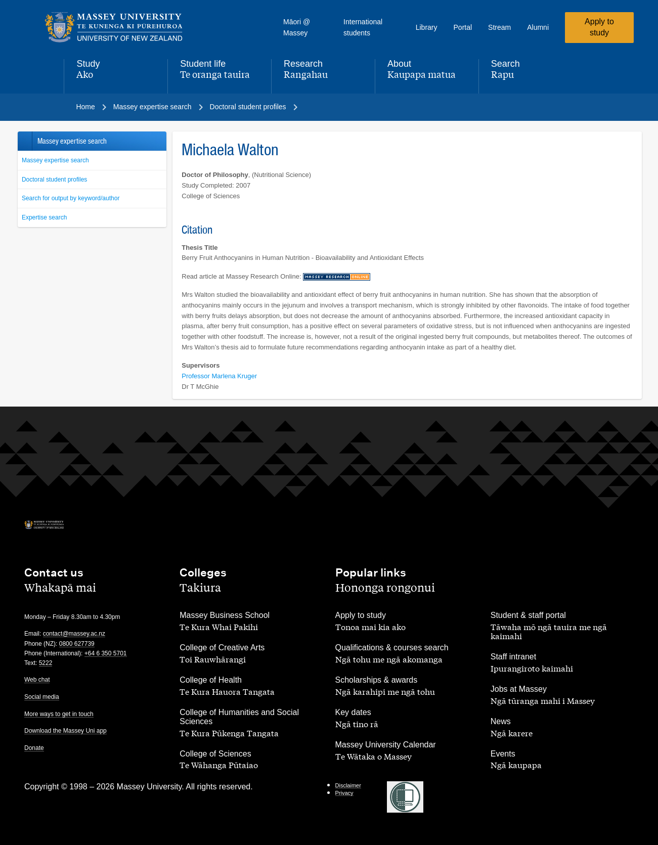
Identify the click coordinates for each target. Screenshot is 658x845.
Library (426, 27)
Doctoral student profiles (54, 179)
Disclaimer (348, 785)
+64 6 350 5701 (105, 653)
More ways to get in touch (59, 714)
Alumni (538, 27)
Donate (34, 747)
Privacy (344, 793)
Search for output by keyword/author (70, 198)
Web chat (37, 679)
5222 (46, 662)
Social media (41, 696)
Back (24, 141)
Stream (499, 27)
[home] (114, 27)
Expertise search (44, 217)
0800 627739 (77, 643)
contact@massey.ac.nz (74, 633)
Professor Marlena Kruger (219, 376)
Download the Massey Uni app (65, 730)
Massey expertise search (55, 160)
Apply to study (599, 27)
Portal (463, 27)
